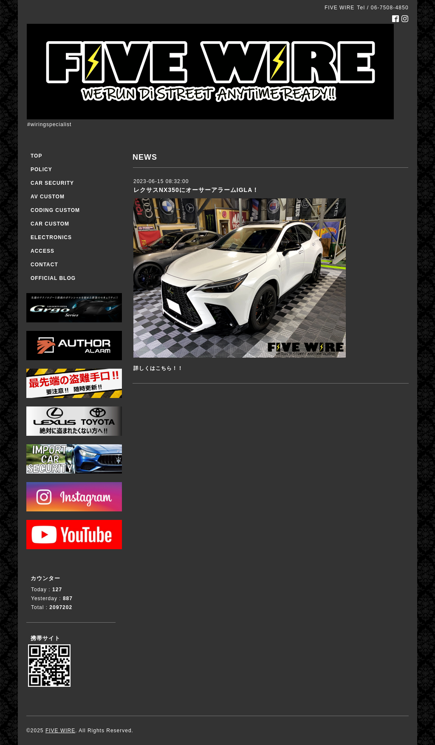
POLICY (41, 169)
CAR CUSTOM (50, 224)
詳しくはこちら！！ (158, 368)
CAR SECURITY (52, 183)
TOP (36, 156)
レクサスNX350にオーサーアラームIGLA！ (196, 189)
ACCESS (42, 251)
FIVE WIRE (60, 731)
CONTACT (44, 265)
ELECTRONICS (51, 237)
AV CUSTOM (48, 197)
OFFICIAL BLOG (53, 278)
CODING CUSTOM (55, 210)
